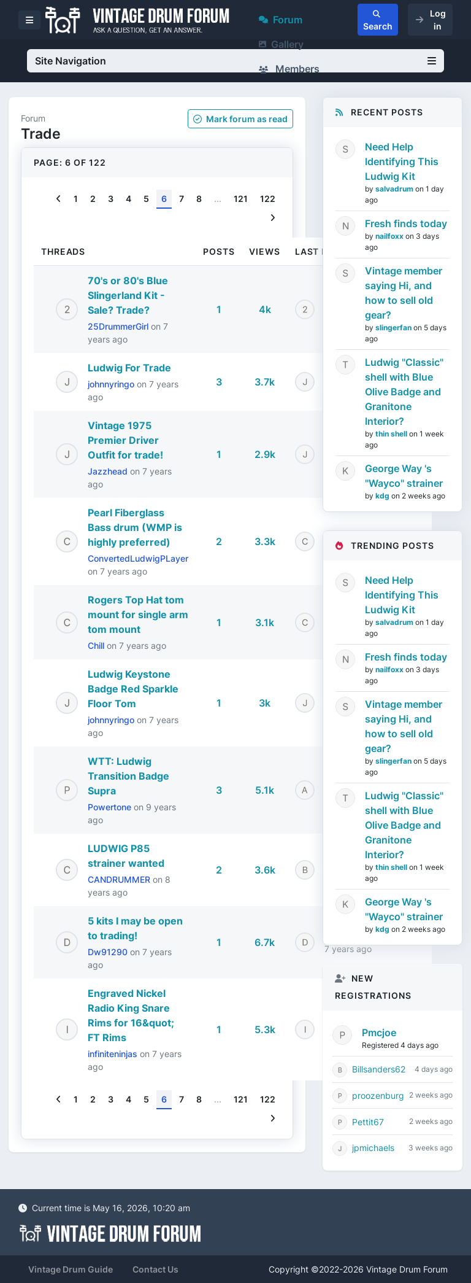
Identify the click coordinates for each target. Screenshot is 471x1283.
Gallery (281, 44)
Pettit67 (368, 1122)
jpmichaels (373, 1147)
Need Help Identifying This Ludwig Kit (401, 161)
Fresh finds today (406, 223)
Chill (97, 645)
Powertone (111, 807)
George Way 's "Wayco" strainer (404, 475)
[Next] (272, 218)
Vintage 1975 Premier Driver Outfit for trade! (125, 440)
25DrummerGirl (119, 326)
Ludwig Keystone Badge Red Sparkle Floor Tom (133, 689)
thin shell (392, 433)
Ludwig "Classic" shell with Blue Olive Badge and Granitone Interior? (404, 391)
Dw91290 (109, 952)
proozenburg (378, 1095)
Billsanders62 (378, 1069)
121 (241, 198)
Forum (280, 20)
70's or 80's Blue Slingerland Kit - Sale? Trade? (128, 295)
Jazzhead (109, 471)
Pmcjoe (379, 1032)
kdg (383, 495)
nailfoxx (390, 236)
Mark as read (240, 119)
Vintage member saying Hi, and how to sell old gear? (403, 293)
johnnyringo (112, 384)
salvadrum (395, 188)
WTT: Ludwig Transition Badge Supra (128, 776)
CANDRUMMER (120, 879)
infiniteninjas (114, 1053)
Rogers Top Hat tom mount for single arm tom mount (138, 614)
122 (267, 198)
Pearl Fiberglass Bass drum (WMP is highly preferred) (135, 527)
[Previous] (58, 199)
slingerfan (394, 327)
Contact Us (155, 1269)
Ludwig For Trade (129, 368)
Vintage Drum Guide (70, 1269)
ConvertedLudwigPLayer (138, 558)
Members (289, 69)
